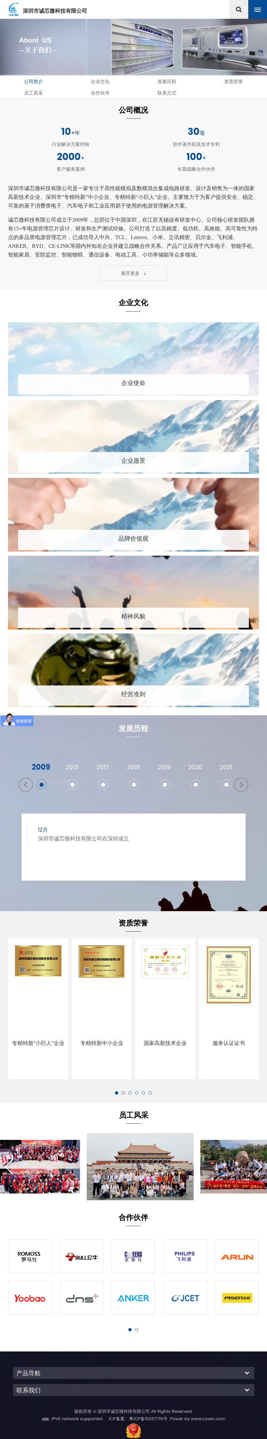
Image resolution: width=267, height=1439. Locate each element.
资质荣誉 (233, 81)
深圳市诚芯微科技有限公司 (55, 11)
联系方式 (166, 93)
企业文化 (100, 81)
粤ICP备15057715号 (148, 1395)
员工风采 (33, 93)
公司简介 (33, 81)
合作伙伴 (100, 93)
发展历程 (166, 81)
